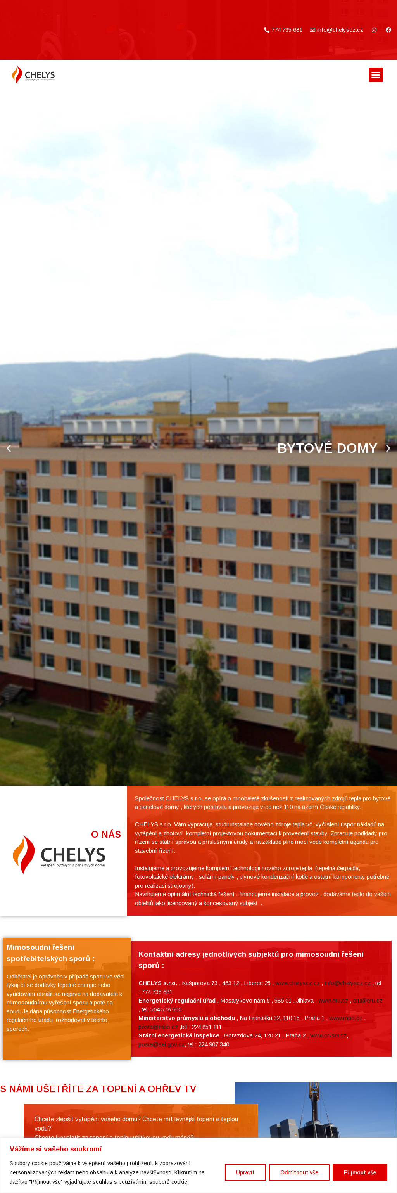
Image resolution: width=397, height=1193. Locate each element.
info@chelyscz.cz (348, 1096)
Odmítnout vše (299, 1172)
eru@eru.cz (368, 1113)
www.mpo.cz (345, 1131)
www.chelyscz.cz (297, 1096)
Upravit (245, 1172)
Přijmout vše (360, 1172)
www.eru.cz (333, 1113)
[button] (376, 75)
